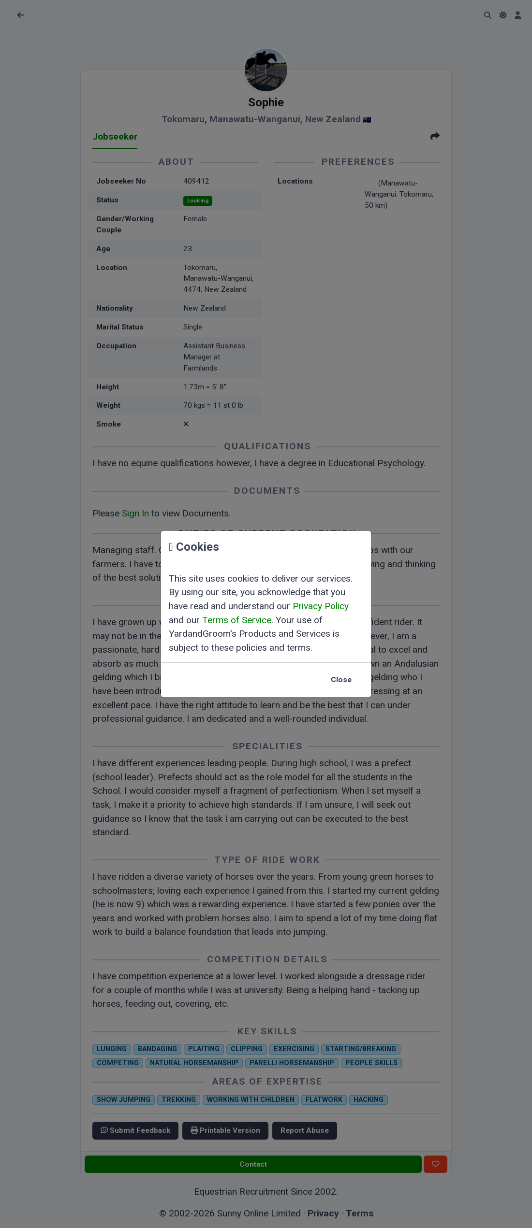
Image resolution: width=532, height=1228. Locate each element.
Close (341, 679)
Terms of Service (236, 620)
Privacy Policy (321, 606)
